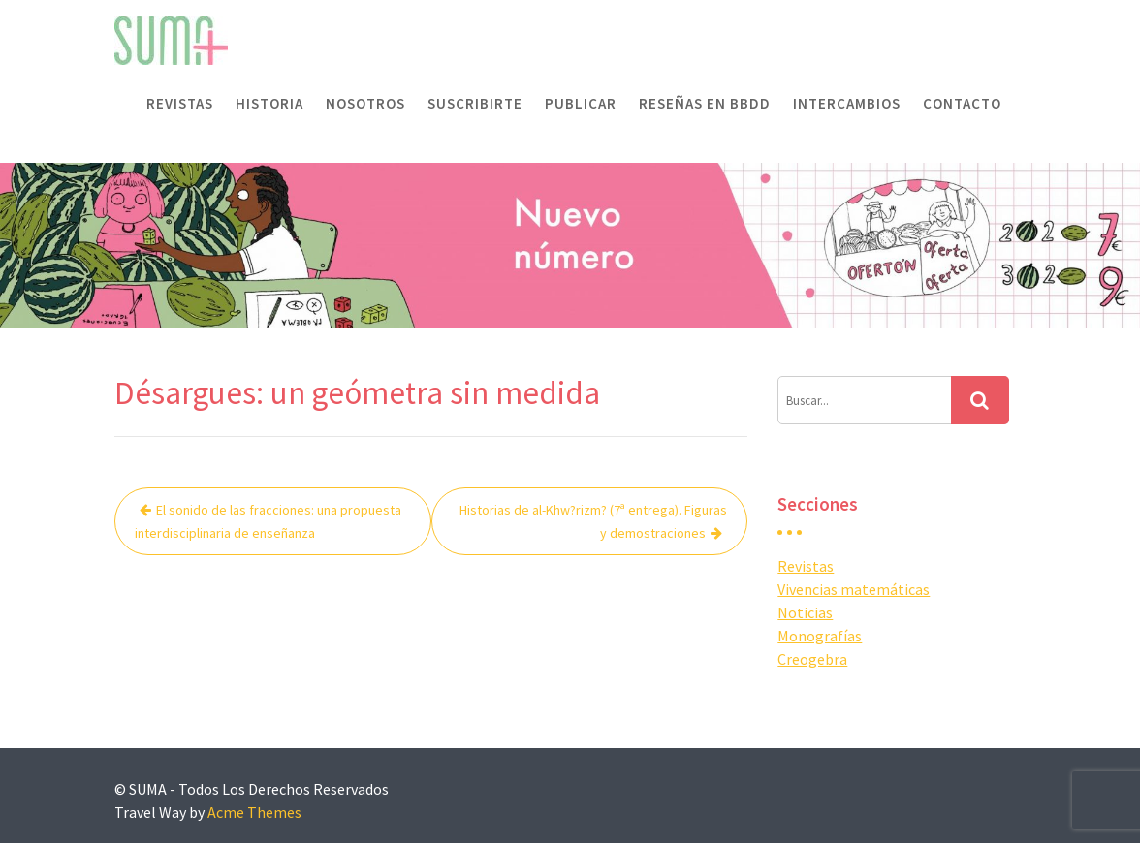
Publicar (581, 103)
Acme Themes (254, 812)
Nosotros (365, 103)
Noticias (805, 612)
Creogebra (812, 659)
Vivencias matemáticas (853, 589)
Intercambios (847, 103)
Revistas (179, 103)
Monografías (819, 635)
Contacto (962, 103)
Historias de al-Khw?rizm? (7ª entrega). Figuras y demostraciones (593, 521)
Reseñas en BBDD (705, 103)
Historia (269, 103)
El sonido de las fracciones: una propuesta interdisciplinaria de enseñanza (268, 521)
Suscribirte (475, 103)
